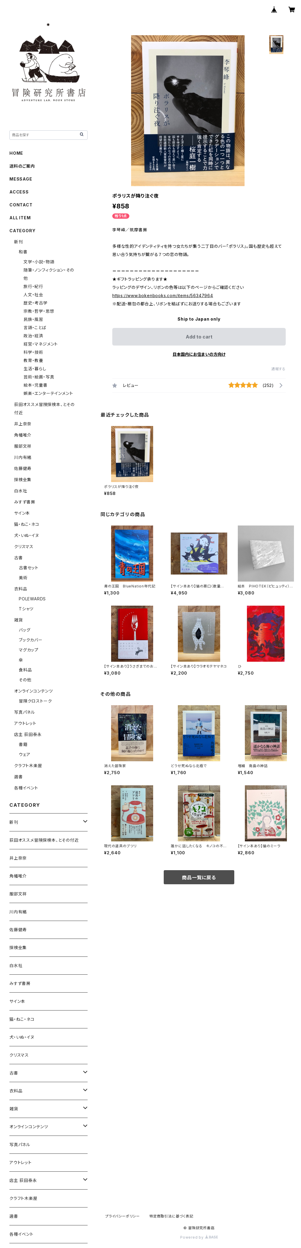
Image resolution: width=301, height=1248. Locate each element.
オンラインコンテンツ (33, 690)
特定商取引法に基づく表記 (171, 1216)
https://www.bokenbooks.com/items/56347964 (162, 295)
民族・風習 (33, 319)
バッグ (24, 629)
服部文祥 (22, 446)
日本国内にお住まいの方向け (199, 354)
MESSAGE (20, 178)
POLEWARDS (32, 598)
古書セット (29, 567)
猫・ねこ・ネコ (26, 524)
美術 (23, 577)
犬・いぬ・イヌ (26, 535)
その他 (25, 679)
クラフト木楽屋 (28, 765)
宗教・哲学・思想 (39, 311)
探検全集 (22, 479)
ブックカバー (31, 639)
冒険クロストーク (35, 700)
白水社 (20, 490)
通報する (278, 369)
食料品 (25, 669)
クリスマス (24, 546)
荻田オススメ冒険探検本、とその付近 (44, 840)
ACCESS (19, 191)
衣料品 (20, 588)
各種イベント (26, 787)
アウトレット (25, 723)
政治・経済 (33, 335)
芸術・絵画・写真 (39, 376)
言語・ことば (35, 327)
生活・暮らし (35, 368)
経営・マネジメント (41, 343)
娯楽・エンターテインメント (48, 393)
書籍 (23, 744)
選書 (18, 776)
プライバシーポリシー (122, 1216)
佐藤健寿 (22, 468)
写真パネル (24, 712)
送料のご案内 (22, 166)
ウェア (24, 754)
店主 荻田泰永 (28, 734)
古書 (18, 557)
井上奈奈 (22, 423)
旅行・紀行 (33, 286)
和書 (23, 251)
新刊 (18, 241)
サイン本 (22, 513)
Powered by (199, 1237)
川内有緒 (22, 457)
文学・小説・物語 (39, 261)
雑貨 (18, 619)
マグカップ (29, 649)
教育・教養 (33, 360)
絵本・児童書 (36, 385)
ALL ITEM (20, 217)
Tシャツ (26, 608)
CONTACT (21, 204)
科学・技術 (33, 352)
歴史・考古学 (36, 302)
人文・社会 (33, 294)
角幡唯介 (22, 434)
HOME (16, 153)
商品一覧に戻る (199, 877)
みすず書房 (24, 501)
